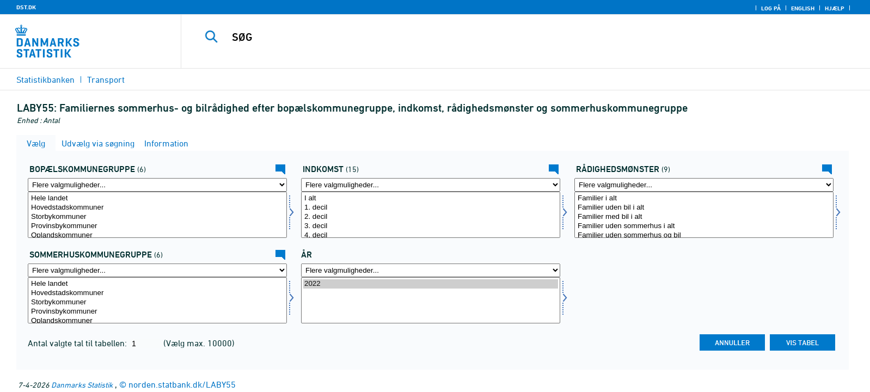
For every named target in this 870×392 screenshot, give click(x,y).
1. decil (430, 207)
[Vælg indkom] (430, 215)
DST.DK (26, 7)
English (802, 8)
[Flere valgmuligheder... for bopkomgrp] (157, 185)
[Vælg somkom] (157, 300)
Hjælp (834, 8)
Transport (106, 79)
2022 (430, 284)
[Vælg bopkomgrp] (157, 215)
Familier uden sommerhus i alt (704, 226)
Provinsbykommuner (157, 226)
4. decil (430, 235)
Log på (771, 8)
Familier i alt (704, 198)
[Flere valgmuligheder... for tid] (430, 270)
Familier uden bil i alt (704, 207)
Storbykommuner (157, 217)
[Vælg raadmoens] (704, 215)
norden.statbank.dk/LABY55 (182, 384)
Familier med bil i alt (704, 217)
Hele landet (157, 198)
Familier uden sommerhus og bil (704, 235)
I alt (430, 198)
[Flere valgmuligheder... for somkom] (157, 270)
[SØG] (499, 37)
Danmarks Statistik (82, 384)
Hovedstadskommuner (157, 207)
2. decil (430, 217)
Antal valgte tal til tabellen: (78, 343)
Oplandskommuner (157, 235)
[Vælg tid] (430, 300)
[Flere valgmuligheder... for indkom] (430, 185)
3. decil (430, 226)
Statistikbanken (45, 79)
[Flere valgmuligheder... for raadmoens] (704, 185)
